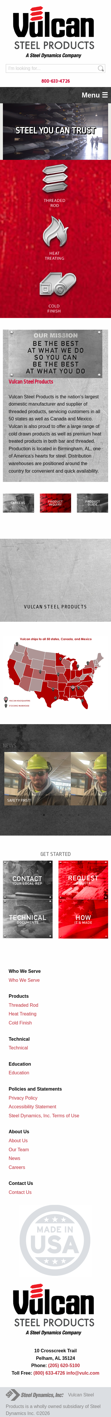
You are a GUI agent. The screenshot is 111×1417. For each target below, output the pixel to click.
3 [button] (61, 815)
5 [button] (79, 815)
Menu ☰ (95, 95)
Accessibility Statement (32, 1106)
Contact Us (21, 1183)
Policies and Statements (35, 1089)
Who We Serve (25, 971)
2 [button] (53, 815)
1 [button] (44, 815)
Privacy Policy (23, 1098)
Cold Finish (20, 1022)
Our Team (19, 1149)
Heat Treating (22, 1013)
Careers (17, 1167)
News (14, 1158)
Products (19, 996)
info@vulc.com (82, 1373)
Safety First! (19, 800)
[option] (55, 778)
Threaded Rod (23, 1005)
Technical (19, 1039)
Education (20, 1064)
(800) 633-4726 (49, 1373)
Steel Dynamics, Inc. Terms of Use (44, 1115)
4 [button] (70, 815)
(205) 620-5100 (63, 1365)
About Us (19, 1131)
